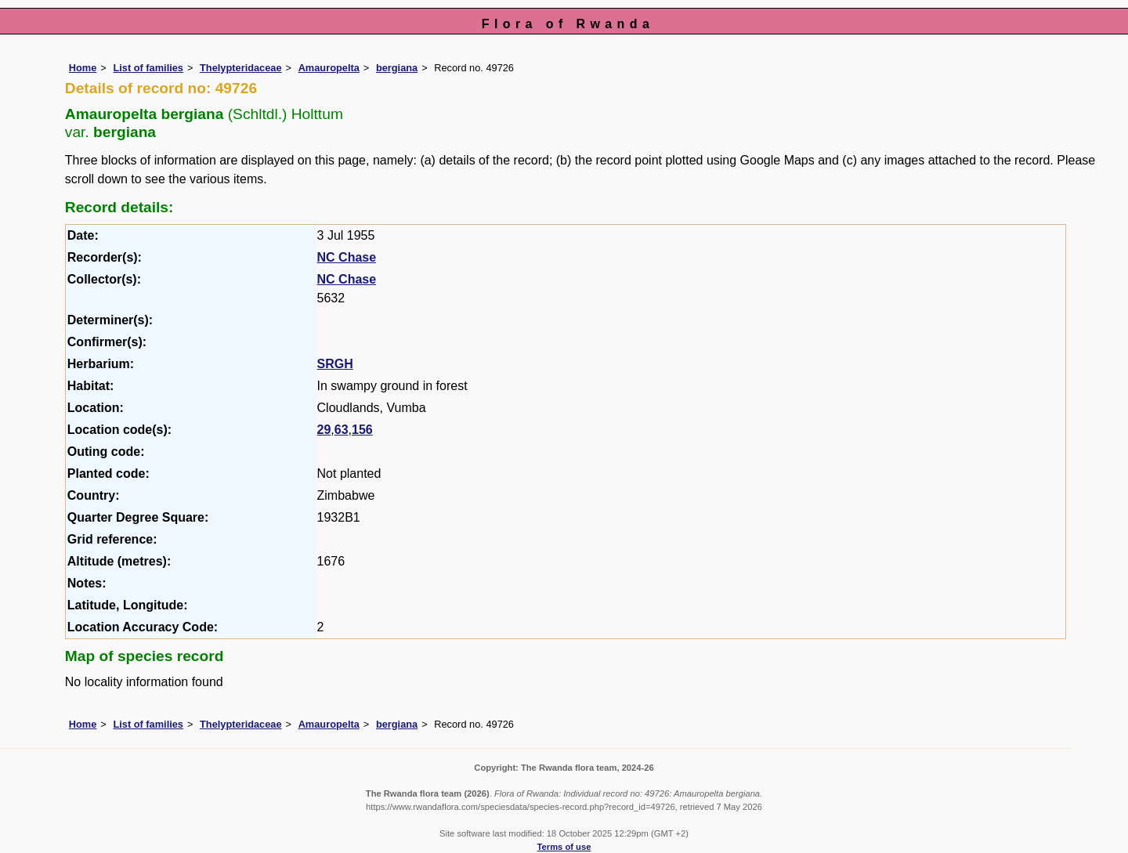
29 (324, 429)
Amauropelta (329, 68)
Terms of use (564, 846)
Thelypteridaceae (241, 68)
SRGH (335, 363)
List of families (148, 68)
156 (362, 429)
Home (83, 68)
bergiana (397, 68)
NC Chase (347, 257)
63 (341, 429)
